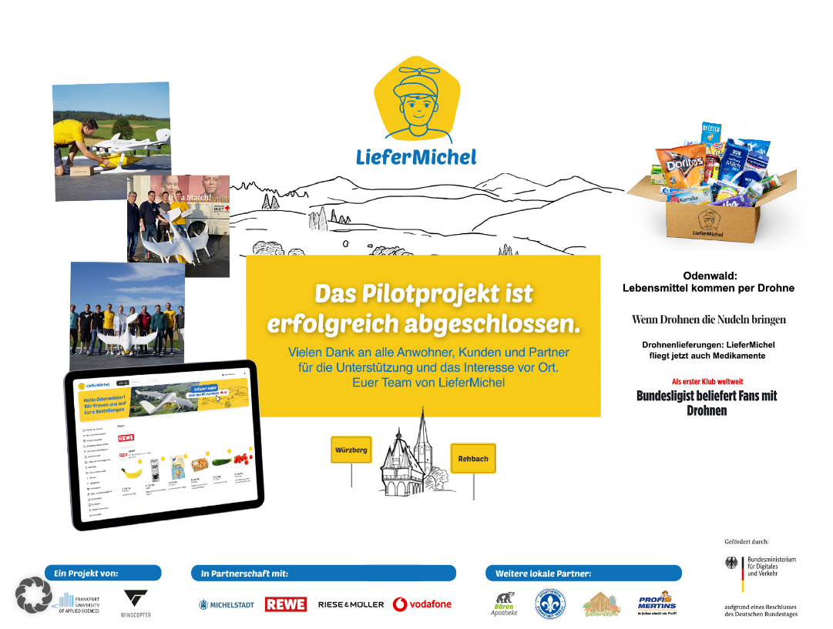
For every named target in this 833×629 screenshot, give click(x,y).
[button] (34, 595)
